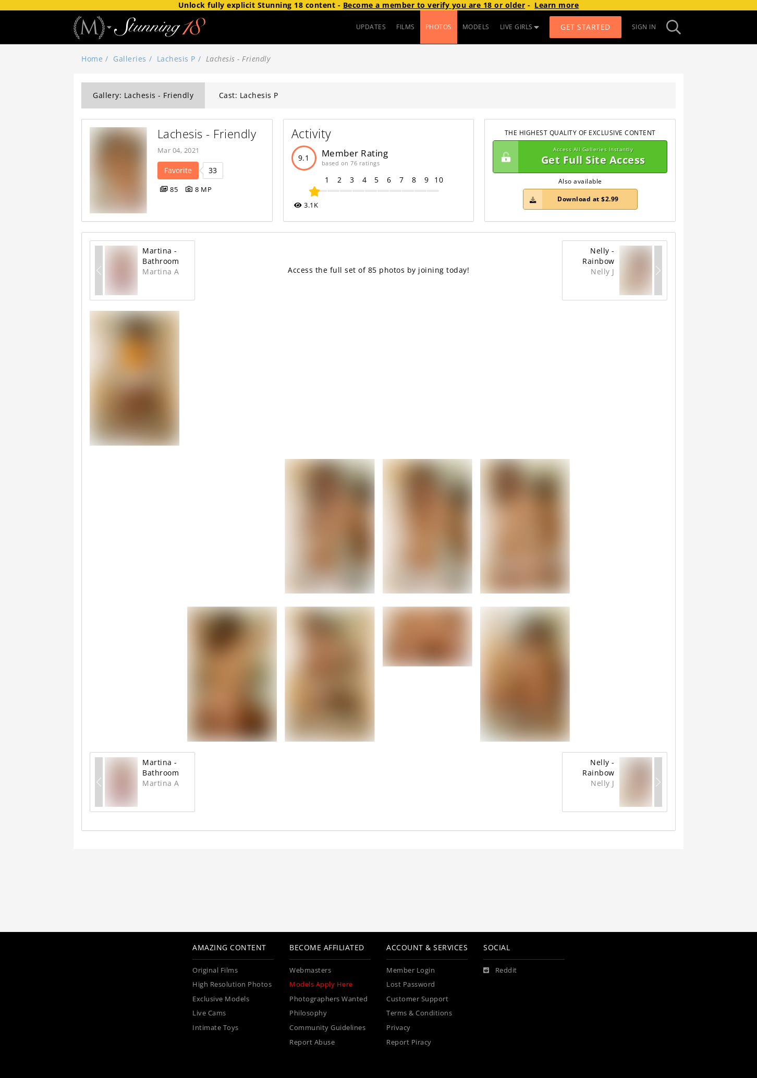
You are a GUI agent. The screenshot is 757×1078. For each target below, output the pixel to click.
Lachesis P (176, 59)
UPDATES (371, 26)
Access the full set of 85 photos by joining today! (378, 270)
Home (92, 59)
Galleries (129, 59)
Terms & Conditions (419, 1013)
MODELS (476, 26)
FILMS (405, 26)
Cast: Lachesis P (248, 95)
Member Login (410, 970)
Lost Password (410, 984)
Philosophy (308, 1013)
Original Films (215, 970)
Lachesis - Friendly (207, 134)
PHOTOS (438, 26)
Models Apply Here (321, 984)
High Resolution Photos (232, 984)
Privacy (398, 1027)
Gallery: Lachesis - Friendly (143, 95)
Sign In (644, 26)
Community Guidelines (327, 1027)
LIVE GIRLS (520, 26)
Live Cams (209, 1013)
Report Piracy (409, 1042)
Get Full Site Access (577, 157)
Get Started (585, 27)
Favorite (178, 170)
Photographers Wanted (328, 999)
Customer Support (417, 999)
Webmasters (310, 970)
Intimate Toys (215, 1027)
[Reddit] (500, 970)
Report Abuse (312, 1042)
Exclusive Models (220, 999)
